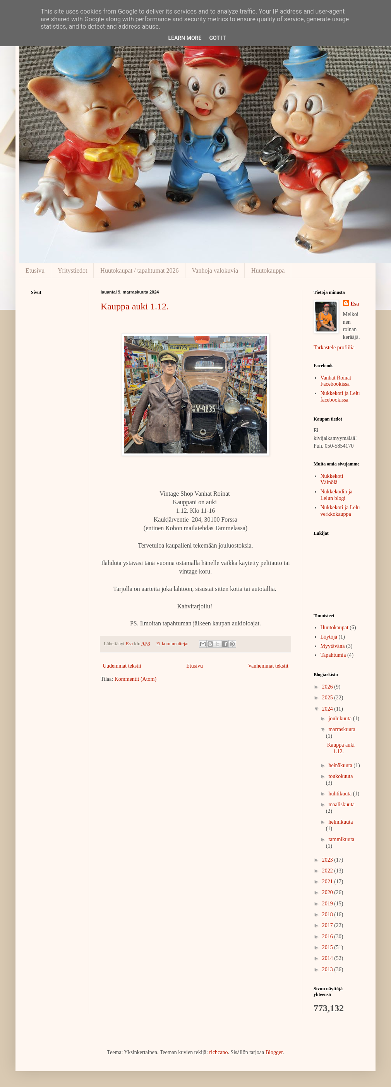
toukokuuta (340, 776)
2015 (328, 947)
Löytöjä (329, 637)
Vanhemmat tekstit (268, 666)
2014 (328, 958)
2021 (328, 881)
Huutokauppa (268, 270)
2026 (328, 687)
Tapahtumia (333, 655)
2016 (328, 936)
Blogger (274, 1052)
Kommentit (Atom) (136, 679)
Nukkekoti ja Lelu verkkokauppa (340, 511)
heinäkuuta (340, 765)
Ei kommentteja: (173, 643)
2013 (328, 969)
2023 (328, 860)
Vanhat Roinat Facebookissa (336, 381)
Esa (355, 304)
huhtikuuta (340, 794)
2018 (328, 914)
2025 (328, 698)
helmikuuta (340, 822)
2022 (328, 871)
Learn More (184, 38)
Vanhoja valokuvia (215, 270)
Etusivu (35, 270)
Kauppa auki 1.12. (135, 306)
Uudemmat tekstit (122, 666)
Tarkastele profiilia (334, 347)
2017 (328, 925)
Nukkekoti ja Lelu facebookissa (340, 396)
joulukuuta (340, 718)
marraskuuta (341, 729)
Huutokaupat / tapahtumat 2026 (139, 270)
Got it (217, 38)
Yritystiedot (72, 270)
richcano (218, 1052)
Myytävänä (333, 646)
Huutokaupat (334, 627)
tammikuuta (341, 839)
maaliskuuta (341, 804)
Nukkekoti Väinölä (332, 479)
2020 (328, 892)
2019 (328, 904)
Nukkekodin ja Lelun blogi (337, 495)
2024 (328, 709)
